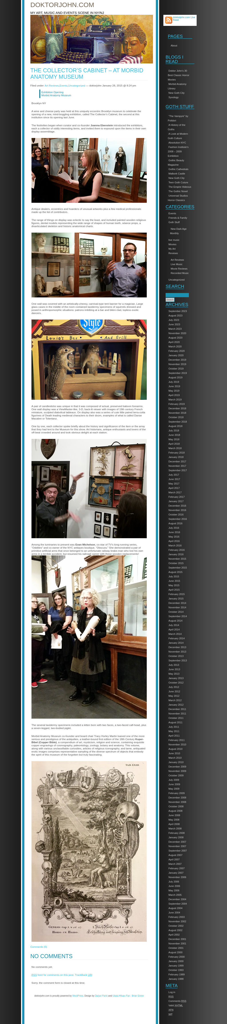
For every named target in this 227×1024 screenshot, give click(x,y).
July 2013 (173, 665)
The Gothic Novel (178, 191)
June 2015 (174, 581)
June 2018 (174, 435)
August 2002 (175, 930)
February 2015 (176, 594)
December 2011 (177, 709)
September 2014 (177, 616)
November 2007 (177, 846)
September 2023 (177, 311)
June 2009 (174, 784)
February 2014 (176, 638)
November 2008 (177, 802)
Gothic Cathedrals (178, 169)
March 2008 (175, 828)
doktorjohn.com (62, 4)
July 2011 (173, 726)
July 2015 (173, 576)
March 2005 (175, 895)
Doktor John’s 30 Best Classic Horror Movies (178, 75)
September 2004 (177, 903)
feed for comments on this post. (52, 974)
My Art (172, 248)
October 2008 (176, 806)
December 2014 (177, 603)
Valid (175, 1005)
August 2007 (175, 855)
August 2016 (175, 523)
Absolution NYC (177, 142)
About (174, 45)
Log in (171, 992)
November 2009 (177, 771)
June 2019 (174, 386)
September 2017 (177, 470)
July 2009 (173, 780)
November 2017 (177, 466)
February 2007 (176, 868)
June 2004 (174, 912)
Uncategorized (176, 279)
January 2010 (176, 762)
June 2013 (174, 669)
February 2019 (176, 404)
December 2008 (177, 797)
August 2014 (175, 620)
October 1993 (176, 970)
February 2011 (176, 740)
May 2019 (173, 390)
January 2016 (176, 554)
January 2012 (176, 704)
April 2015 (174, 589)
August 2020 (175, 337)
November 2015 (177, 558)
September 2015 (177, 567)
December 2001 (177, 939)
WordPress (77, 996)
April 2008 (174, 824)
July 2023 (173, 320)
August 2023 (175, 315)
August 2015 (175, 572)
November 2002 (177, 921)
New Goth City (176, 93)
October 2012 (176, 682)
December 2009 (177, 766)
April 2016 (174, 541)
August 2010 (175, 749)
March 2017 (175, 492)
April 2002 (174, 934)
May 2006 (173, 890)
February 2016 (176, 550)
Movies (172, 244)
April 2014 (174, 629)
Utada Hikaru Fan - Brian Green (128, 996)
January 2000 (176, 961)
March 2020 (175, 346)
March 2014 (175, 634)
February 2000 (176, 956)
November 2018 (177, 413)
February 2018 (176, 452)
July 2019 (173, 382)
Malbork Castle (176, 173)
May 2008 (173, 819)
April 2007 (174, 859)
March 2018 (175, 448)
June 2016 (174, 532)
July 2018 (173, 430)
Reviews (173, 253)
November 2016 (177, 510)
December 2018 (177, 408)
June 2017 (174, 479)
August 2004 (175, 908)
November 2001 (177, 943)
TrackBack (83, 974)
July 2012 (173, 687)
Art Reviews (177, 259)
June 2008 (174, 815)
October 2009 (176, 775)
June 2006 (174, 886)
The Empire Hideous (179, 187)
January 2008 (176, 837)
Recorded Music (180, 273)
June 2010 (174, 753)
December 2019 (177, 359)
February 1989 (176, 974)
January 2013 (176, 678)
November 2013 (177, 651)
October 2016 (176, 514)
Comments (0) (38, 946)
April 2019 (174, 395)
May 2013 (173, 673)
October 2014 (176, 612)
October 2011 (176, 718)
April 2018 (174, 443)
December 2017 (177, 461)
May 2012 (173, 696)
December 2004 (177, 899)
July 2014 (173, 625)
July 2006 (173, 881)
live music (173, 240)
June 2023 (174, 324)
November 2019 (177, 364)
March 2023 (175, 328)
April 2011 (174, 735)
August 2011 (175, 722)
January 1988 (176, 979)
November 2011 (177, 713)
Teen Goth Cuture (178, 182)
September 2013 (177, 660)
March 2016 (175, 545)
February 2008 (176, 833)
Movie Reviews (179, 268)
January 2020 (176, 355)
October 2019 (176, 368)
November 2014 (177, 607)
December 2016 (177, 505)
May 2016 (173, 536)
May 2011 (173, 731)
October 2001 (176, 948)
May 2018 (173, 439)
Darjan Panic (101, 996)
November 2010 (177, 744)
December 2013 (177, 647)
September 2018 (177, 421)
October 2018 (176, 417)
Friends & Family (177, 217)
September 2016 (177, 519)
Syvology (173, 97)
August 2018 (175, 426)
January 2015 (176, 598)
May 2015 (173, 585)
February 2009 (176, 793)
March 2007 (175, 864)
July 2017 (173, 474)
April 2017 (174, 488)
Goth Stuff (174, 222)
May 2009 (173, 788)
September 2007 (177, 850)
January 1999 (176, 965)
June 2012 (174, 691)
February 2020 (176, 351)
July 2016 (173, 527)
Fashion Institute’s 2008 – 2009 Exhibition (178, 151)
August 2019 (175, 377)
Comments (177, 1001)
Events (172, 213)
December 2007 (177, 841)
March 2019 (175, 399)
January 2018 (176, 457)
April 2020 (174, 342)
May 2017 (173, 483)
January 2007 (176, 872)
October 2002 (176, 925)
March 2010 (175, 757)
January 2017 (176, 501)
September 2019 (177, 373)
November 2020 (177, 333)
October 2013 (176, 656)
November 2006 (177, 877)
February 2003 (176, 917)
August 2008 (175, 811)
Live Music (176, 264)
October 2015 (176, 563)
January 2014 (176, 642)
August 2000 (175, 952)
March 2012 (175, 700)
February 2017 (176, 497)
